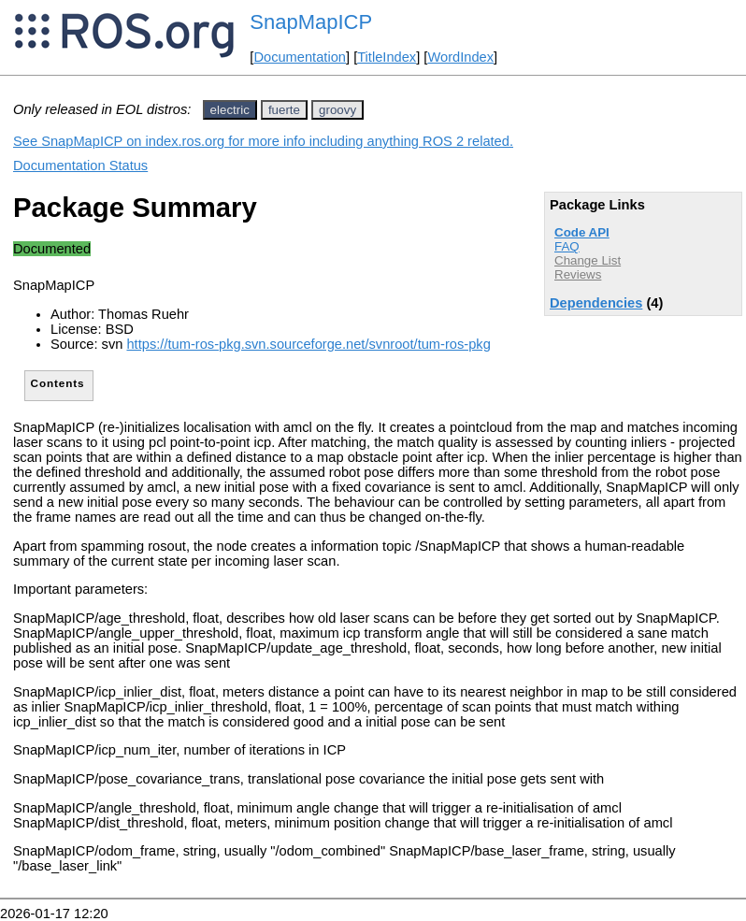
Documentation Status (80, 165)
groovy (337, 110)
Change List (587, 260)
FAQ (567, 246)
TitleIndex (386, 57)
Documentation (299, 57)
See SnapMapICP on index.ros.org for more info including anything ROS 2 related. (263, 141)
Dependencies (596, 302)
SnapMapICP (311, 22)
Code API (582, 232)
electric (230, 110)
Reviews (577, 274)
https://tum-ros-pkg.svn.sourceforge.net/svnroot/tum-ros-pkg (308, 344)
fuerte (284, 110)
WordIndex (460, 57)
